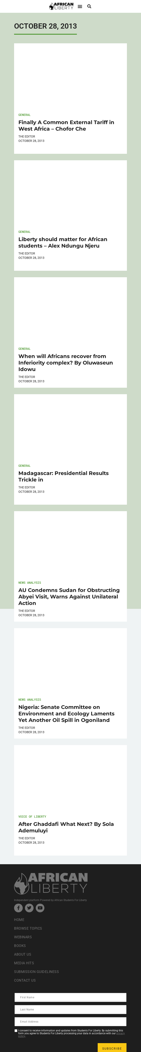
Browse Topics (28, 928)
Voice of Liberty (32, 816)
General (24, 115)
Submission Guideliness (36, 972)
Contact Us (25, 980)
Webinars (23, 937)
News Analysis (29, 582)
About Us (22, 954)
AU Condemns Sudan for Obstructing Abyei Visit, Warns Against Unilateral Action (69, 596)
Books (20, 946)
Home (19, 920)
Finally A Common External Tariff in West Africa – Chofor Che (66, 125)
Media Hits (24, 963)
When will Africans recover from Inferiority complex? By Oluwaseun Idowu (65, 362)
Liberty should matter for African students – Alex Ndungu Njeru (62, 242)
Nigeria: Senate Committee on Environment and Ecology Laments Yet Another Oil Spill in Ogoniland (66, 713)
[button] (80, 6)
